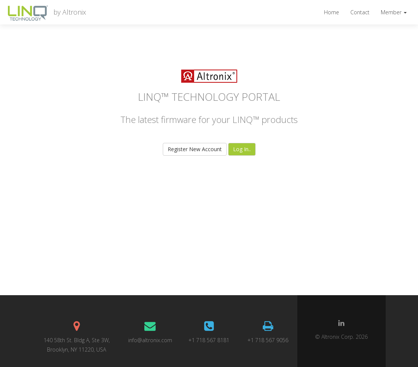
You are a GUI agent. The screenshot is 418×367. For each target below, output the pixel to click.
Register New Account (195, 149)
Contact (360, 12)
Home (331, 12)
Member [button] (394, 12)
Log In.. (242, 149)
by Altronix (67, 12)
